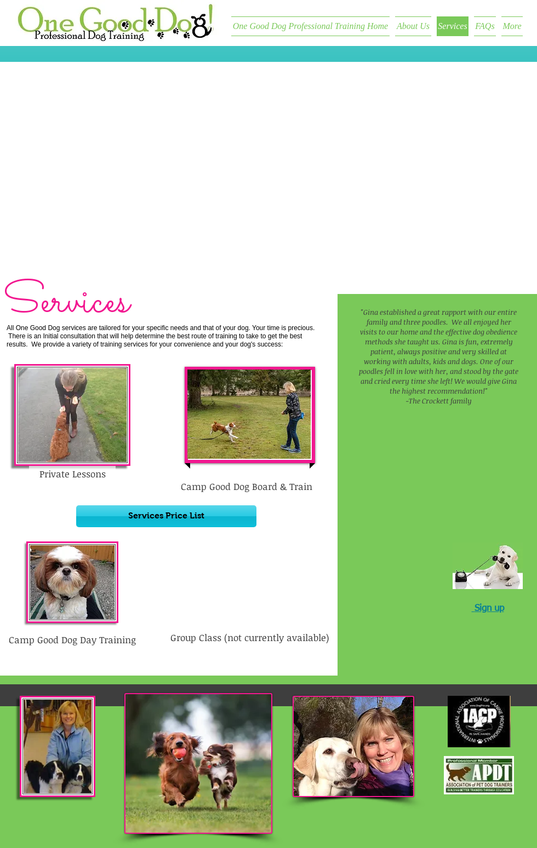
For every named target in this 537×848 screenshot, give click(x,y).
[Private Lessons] (72, 474)
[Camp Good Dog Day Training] (72, 640)
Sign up (489, 608)
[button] (249, 638)
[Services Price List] (166, 516)
